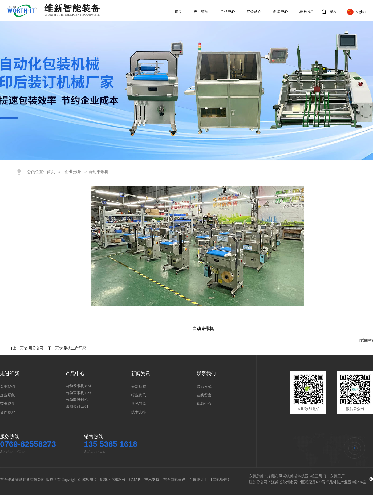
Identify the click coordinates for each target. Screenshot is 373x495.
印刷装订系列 (77, 407)
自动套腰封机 (77, 400)
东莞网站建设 (174, 480)
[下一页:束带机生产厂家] (66, 348)
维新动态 (138, 387)
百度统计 (196, 480)
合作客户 (7, 412)
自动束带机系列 (79, 393)
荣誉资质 (7, 404)
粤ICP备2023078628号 (107, 480)
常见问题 (138, 404)
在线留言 (204, 395)
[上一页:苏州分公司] (27, 348)
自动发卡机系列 (79, 386)
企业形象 (73, 171)
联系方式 (204, 387)
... (67, 414)
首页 (51, 171)
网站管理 (220, 480)
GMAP (134, 480)
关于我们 (7, 387)
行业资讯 (138, 395)
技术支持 (138, 412)
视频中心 (204, 404)
